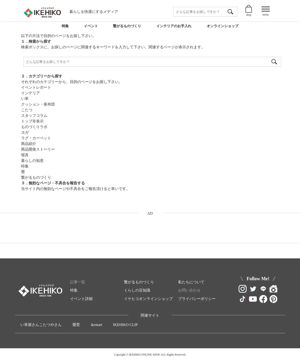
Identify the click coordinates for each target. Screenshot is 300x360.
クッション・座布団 (38, 104)
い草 (25, 99)
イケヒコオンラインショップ (148, 299)
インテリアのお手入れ (173, 29)
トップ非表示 (32, 121)
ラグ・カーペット (36, 138)
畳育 (76, 325)
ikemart (96, 325)
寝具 (25, 155)
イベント (89, 29)
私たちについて (191, 282)
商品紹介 (28, 144)
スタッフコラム (34, 115)
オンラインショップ (222, 29)
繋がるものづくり (126, 29)
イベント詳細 (81, 299)
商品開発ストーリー (38, 149)
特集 (64, 29)
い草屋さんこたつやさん (41, 325)
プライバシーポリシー (197, 299)
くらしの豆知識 (137, 290)
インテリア (30, 93)
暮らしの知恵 (32, 161)
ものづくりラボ (34, 127)
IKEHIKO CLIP (125, 325)
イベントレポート (36, 87)
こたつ (26, 110)
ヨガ (25, 132)
